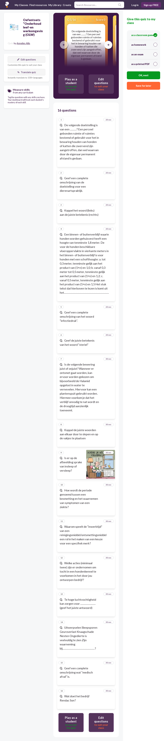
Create (67, 4)
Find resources (38, 4)
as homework (144, 45)
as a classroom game (144, 35)
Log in (135, 4)
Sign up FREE (151, 4)
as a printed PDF (144, 64)
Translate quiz (26, 72)
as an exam (144, 54)
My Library (55, 4)
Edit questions (26, 59)
